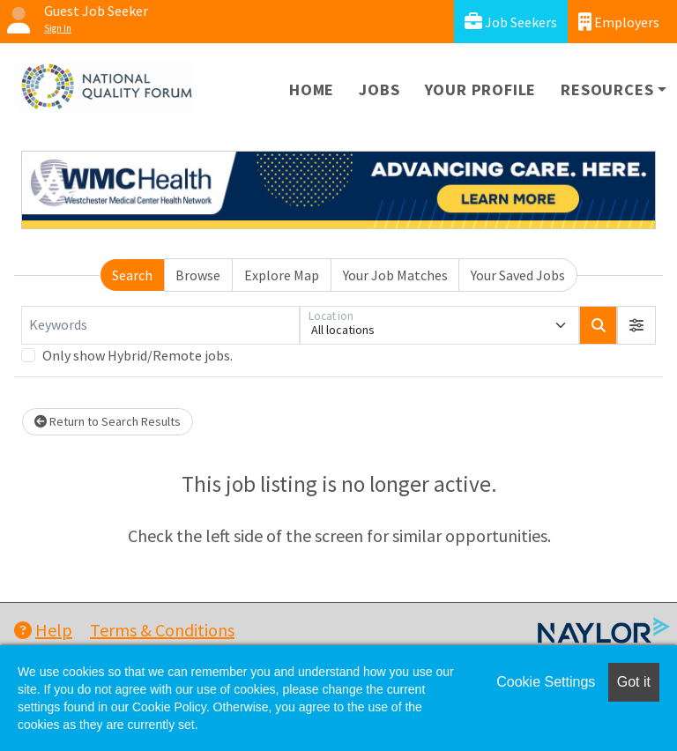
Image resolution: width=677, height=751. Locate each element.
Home (311, 89)
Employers (618, 22)
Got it (634, 681)
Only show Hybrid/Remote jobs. (137, 355)
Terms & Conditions (162, 630)
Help (43, 630)
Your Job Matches (395, 275)
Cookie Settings (545, 681)
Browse (197, 275)
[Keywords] (160, 325)
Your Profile (481, 89)
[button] (636, 325)
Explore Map (281, 275)
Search (132, 275)
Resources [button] (607, 89)
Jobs (379, 89)
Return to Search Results (107, 421)
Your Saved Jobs (518, 275)
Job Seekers (511, 22)
